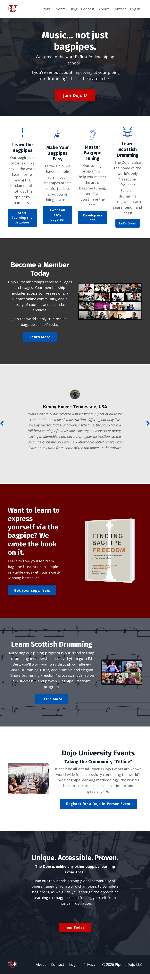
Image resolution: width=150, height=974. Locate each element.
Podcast (88, 9)
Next (148, 423)
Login (74, 964)
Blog (73, 9)
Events (60, 9)
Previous (2, 423)
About (103, 9)
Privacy (89, 964)
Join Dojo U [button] (75, 95)
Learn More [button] (40, 336)
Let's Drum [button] (128, 223)
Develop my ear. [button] (92, 217)
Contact (119, 9)
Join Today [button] (75, 927)
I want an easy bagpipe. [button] (57, 215)
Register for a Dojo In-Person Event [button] (98, 803)
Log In (135, 9)
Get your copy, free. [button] (32, 590)
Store (46, 9)
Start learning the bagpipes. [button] (22, 218)
